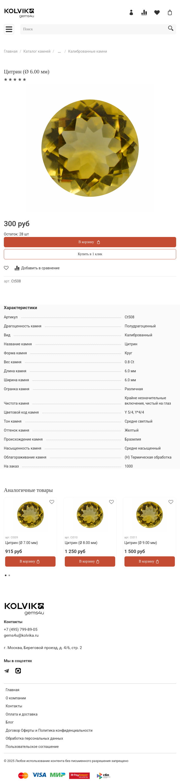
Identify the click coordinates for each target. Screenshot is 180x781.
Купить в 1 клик (90, 254)
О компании (16, 698)
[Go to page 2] (9, 575)
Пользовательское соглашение (32, 747)
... (59, 51)
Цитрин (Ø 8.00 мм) (81, 543)
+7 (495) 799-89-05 (21, 629)
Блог (10, 722)
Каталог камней (36, 51)
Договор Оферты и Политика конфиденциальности (49, 730)
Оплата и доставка (22, 714)
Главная (10, 51)
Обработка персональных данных (34, 738)
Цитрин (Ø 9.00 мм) (140, 543)
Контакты (14, 706)
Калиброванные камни (87, 51)
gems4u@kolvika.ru (21, 635)
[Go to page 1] (5, 575)
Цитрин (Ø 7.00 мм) (21, 543)
